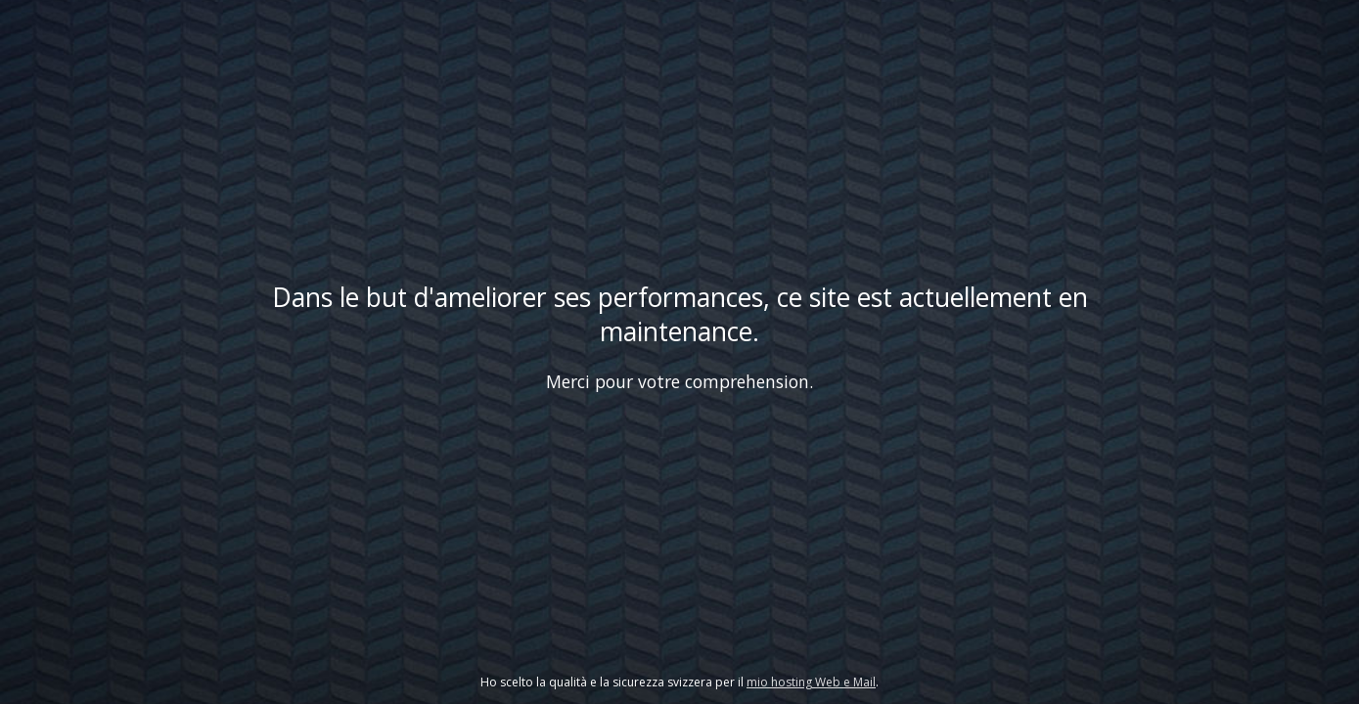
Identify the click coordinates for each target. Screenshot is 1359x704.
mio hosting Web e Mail (811, 682)
